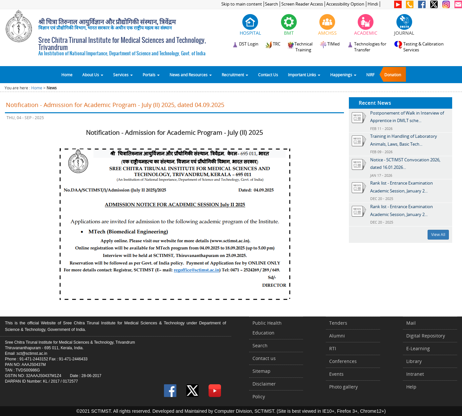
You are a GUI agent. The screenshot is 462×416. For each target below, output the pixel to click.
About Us (92, 74)
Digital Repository (425, 336)
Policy (258, 396)
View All (438, 234)
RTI (332, 348)
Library (414, 361)
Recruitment (235, 74)
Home (66, 74)
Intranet (415, 374)
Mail (411, 323)
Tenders (338, 323)
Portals (151, 74)
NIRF (370, 74)
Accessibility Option (345, 4)
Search (271, 4)
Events (336, 374)
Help (411, 387)
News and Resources (191, 74)
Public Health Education (267, 328)
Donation (392, 74)
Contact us (264, 358)
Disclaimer (264, 384)
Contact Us (268, 74)
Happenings (343, 74)
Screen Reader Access (302, 4)
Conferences (343, 361)
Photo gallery (343, 387)
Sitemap (261, 371)
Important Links (304, 74)
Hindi (373, 4)
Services (123, 74)
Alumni (337, 336)
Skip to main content (241, 4)
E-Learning (418, 348)
